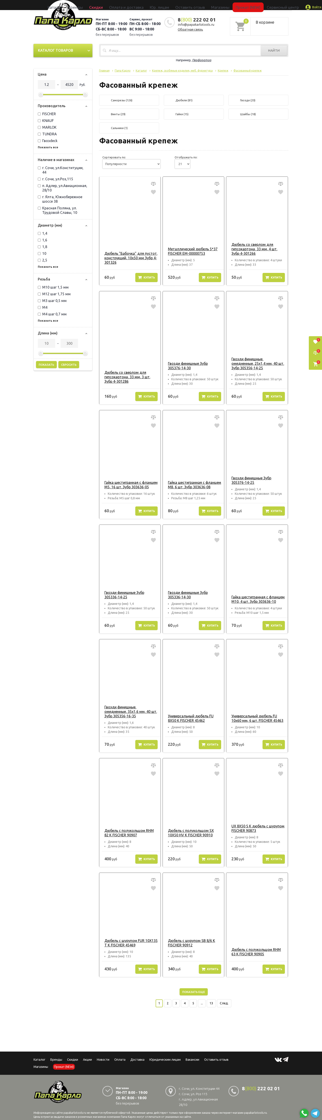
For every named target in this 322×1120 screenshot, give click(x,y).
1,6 (42, 240)
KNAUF (46, 121)
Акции (87, 1059)
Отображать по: (186, 157)
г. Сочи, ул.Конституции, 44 (60, 170)
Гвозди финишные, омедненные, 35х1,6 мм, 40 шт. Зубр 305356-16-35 (129, 711)
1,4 (42, 233)
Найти (274, 50)
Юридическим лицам (165, 1059)
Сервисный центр (249, 5)
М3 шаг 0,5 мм (52, 301)
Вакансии (192, 1059)
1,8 (42, 247)
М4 (42, 307)
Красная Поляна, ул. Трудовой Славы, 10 (57, 210)
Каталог (90, 5)
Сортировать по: (114, 157)
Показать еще (193, 991)
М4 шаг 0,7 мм (52, 314)
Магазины (41, 1067)
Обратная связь (190, 29)
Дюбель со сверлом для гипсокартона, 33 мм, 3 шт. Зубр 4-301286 (129, 376)
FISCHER (47, 114)
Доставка (137, 1059)
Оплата (119, 1059)
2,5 (42, 260)
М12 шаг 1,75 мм (54, 294)
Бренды (104, 5)
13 (211, 1003)
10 (42, 253)
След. (224, 1003)
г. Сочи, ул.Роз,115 (55, 179)
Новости (103, 1059)
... (202, 1003)
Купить (146, 277)
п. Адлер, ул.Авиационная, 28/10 (62, 188)
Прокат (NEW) (224, 5)
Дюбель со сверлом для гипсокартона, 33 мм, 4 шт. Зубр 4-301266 (256, 248)
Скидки (72, 1059)
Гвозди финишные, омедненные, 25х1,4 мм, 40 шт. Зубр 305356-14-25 (256, 363)
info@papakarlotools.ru (196, 24)
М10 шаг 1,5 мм (53, 287)
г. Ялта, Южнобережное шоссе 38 (60, 199)
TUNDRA (47, 134)
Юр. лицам (162, 5)
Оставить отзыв (184, 5)
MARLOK (47, 127)
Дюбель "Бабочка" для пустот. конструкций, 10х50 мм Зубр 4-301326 (128, 257)
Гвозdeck (47, 141)
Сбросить (68, 364)
